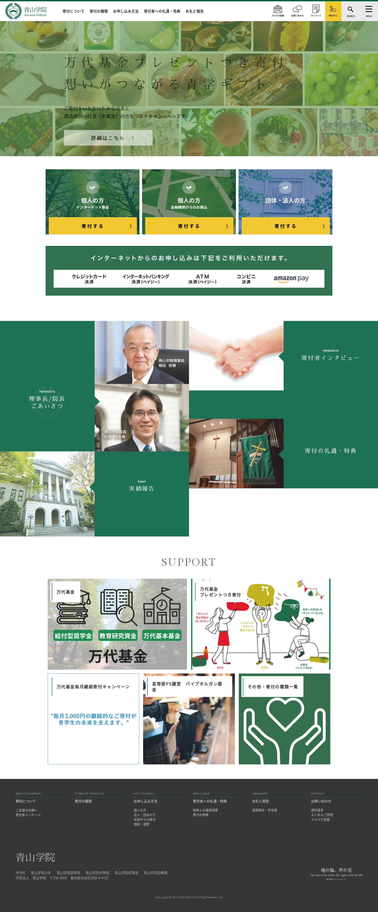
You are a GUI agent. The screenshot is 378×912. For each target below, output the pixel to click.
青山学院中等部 (97, 872)
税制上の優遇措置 (205, 810)
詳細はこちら (108, 138)
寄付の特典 (201, 815)
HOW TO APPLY (144, 793)
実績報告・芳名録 (264, 810)
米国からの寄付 (145, 819)
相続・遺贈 (141, 824)
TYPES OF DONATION (89, 793)
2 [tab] (193, 149)
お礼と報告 (195, 11)
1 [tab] (185, 149)
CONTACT (318, 793)
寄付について (73, 11)
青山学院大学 (41, 872)
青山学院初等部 (126, 872)
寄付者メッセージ (28, 815)
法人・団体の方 (145, 815)
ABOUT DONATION (28, 793)
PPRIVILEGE (201, 793)
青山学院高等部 (68, 872)
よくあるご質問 (322, 815)
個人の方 (140, 810)
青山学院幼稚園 (155, 872)
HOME (21, 872)
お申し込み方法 (126, 11)
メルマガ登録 (320, 819)
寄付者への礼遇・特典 (162, 11)
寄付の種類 (99, 11)
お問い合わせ (321, 800)
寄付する (93, 225)
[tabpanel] (189, 78)
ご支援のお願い (27, 810)
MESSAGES (260, 793)
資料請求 (317, 810)
